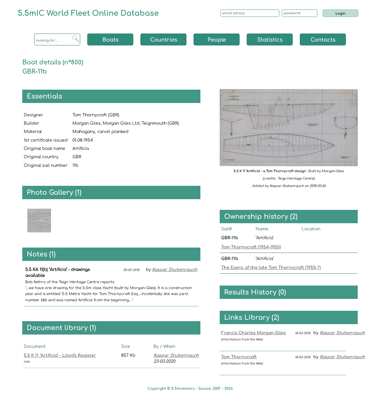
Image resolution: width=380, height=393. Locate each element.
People (217, 40)
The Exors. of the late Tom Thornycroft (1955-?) (271, 267)
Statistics (270, 40)
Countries (163, 40)
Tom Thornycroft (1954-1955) (251, 247)
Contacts (323, 40)
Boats (110, 40)
